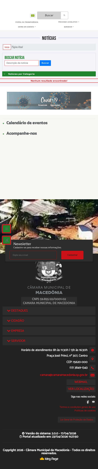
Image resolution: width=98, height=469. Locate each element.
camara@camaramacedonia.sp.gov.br (63, 375)
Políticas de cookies (84, 410)
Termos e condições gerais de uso (77, 407)
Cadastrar (72, 255)
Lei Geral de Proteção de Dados (76, 419)
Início (7, 47)
